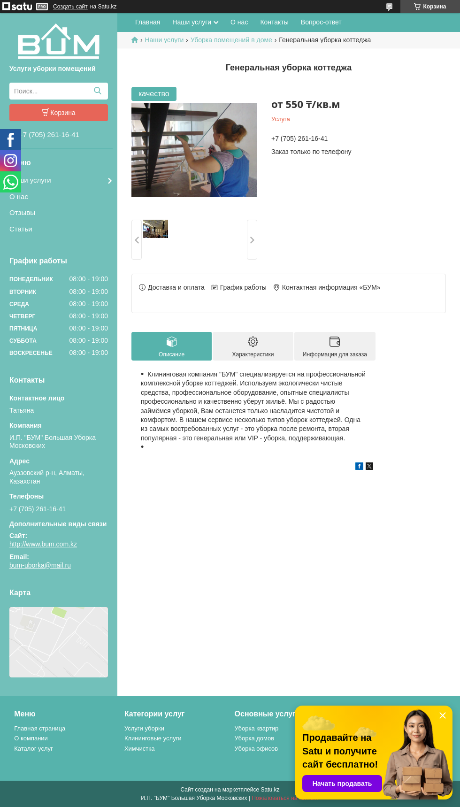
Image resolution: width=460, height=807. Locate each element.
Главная (147, 22)
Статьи (20, 229)
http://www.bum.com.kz (43, 544)
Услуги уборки (144, 728)
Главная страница (39, 728)
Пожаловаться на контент (285, 798)
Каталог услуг (33, 748)
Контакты (274, 22)
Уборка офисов (256, 748)
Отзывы (22, 212)
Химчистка (139, 748)
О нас (18, 196)
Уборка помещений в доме (231, 40)
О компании (31, 738)
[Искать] (97, 91)
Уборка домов (255, 738)
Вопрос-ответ (321, 22)
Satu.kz (270, 789)
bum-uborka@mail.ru (40, 565)
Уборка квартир (257, 728)
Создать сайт (70, 6)
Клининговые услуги (153, 738)
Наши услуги (30, 180)
